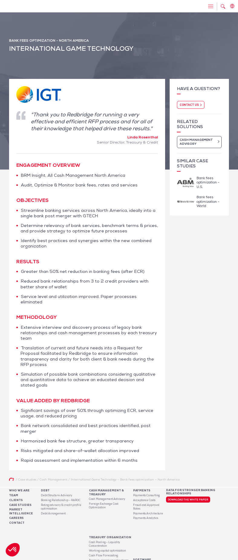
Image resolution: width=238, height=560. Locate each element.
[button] (12, 549)
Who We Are (19, 490)
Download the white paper (188, 499)
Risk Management (100, 545)
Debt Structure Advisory (56, 495)
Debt (45, 490)
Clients (16, 500)
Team (13, 495)
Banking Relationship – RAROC (60, 500)
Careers (16, 518)
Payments (141, 490)
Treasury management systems (109, 540)
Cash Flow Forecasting (103, 535)
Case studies (20, 505)
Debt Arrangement (53, 513)
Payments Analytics (145, 518)
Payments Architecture (148, 513)
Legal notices (179, 556)
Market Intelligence (21, 511)
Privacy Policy (201, 556)
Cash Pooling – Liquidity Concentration (104, 523)
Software (142, 528)
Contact (16, 523)
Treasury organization (110, 517)
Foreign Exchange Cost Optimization (103, 505)
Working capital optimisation (107, 530)
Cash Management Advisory (107, 499)
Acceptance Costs (144, 500)
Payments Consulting (146, 495)
